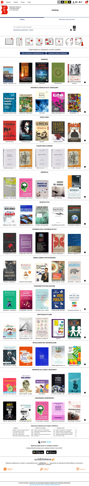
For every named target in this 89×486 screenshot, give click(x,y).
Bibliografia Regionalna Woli (67, 19)
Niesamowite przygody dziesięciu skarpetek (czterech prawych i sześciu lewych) (28, 435)
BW (62, 2)
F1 (76, 2)
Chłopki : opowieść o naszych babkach (41, 430)
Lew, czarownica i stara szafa (18, 431)
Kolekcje (31, 29)
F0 (73, 2)
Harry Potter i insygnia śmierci (18, 432)
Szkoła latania (37, 432)
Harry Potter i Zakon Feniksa (18, 434)
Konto (29, 2)
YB (66, 2)
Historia (16, 2)
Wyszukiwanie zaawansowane (20, 29)
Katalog (22, 19)
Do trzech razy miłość (60, 435)
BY (69, 2)
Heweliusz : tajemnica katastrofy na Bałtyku (64, 432)
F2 (80, 2)
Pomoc (23, 2)
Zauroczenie (36, 435)
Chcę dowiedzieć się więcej (36, 484)
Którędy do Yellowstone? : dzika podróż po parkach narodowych (68, 430)
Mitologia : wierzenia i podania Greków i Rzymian (22, 430)
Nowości (8, 2)
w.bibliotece (43, 463)
